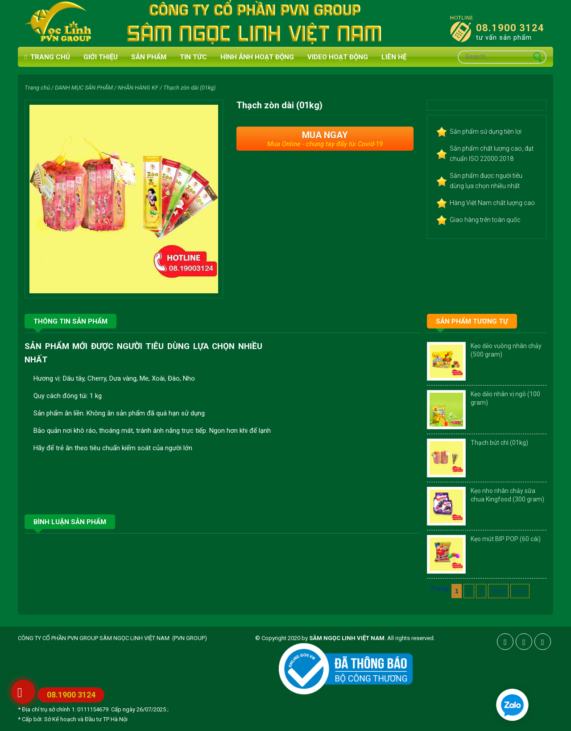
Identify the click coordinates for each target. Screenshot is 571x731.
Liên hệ (393, 57)
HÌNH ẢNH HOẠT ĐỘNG (257, 57)
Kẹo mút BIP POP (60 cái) (506, 538)
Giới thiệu (100, 57)
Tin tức (193, 57)
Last (520, 591)
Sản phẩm (148, 57)
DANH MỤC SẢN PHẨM (84, 87)
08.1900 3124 (510, 27)
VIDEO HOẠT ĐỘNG (337, 57)
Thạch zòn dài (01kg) (189, 87)
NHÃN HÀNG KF (138, 87)
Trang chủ (47, 57)
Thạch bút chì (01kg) (499, 442)
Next (498, 591)
